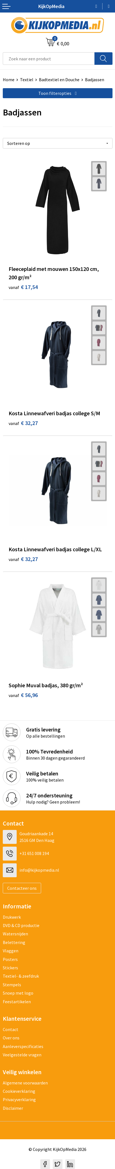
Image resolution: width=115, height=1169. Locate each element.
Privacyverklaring (19, 1099)
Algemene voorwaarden (25, 1083)
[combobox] (49, 58)
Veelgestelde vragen (22, 1054)
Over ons (11, 1038)
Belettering (14, 942)
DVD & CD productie (21, 925)
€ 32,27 (23, 422)
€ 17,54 (23, 286)
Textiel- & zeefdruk (21, 976)
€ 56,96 (23, 694)
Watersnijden (15, 933)
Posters (10, 959)
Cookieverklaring (19, 1091)
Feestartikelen (17, 1001)
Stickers (10, 967)
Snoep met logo (18, 993)
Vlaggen (10, 950)
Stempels (12, 984)
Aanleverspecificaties (23, 1046)
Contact (10, 1029)
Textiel (26, 79)
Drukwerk (12, 917)
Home (8, 79)
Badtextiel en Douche (59, 79)
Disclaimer (13, 1108)
